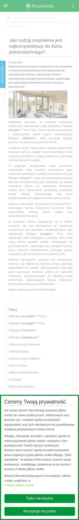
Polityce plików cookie (19, 485)
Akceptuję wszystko (39, 511)
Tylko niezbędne (39, 498)
